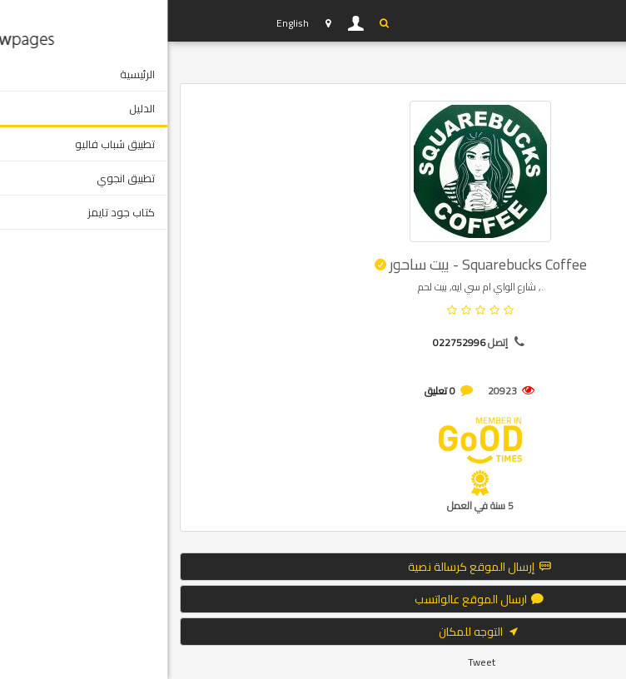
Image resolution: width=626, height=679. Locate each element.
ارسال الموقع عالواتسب (313, 599)
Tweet (314, 662)
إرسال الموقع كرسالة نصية (313, 566)
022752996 (292, 342)
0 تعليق (272, 390)
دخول (189, 23)
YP (75, 20)
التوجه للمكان (313, 631)
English (125, 22)
